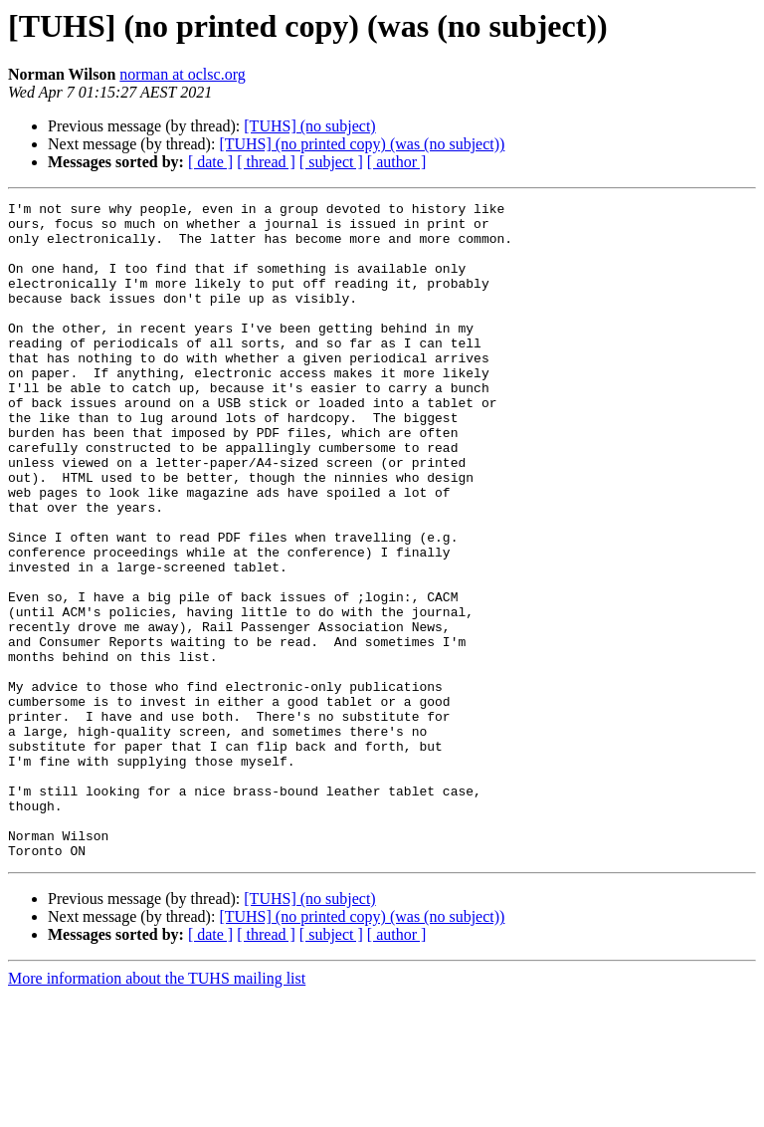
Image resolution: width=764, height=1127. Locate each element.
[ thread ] (266, 161)
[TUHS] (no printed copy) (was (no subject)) (361, 143)
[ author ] (397, 161)
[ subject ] (331, 161)
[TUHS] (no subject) (309, 125)
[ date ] (210, 161)
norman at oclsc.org (182, 74)
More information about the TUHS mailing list (156, 1109)
